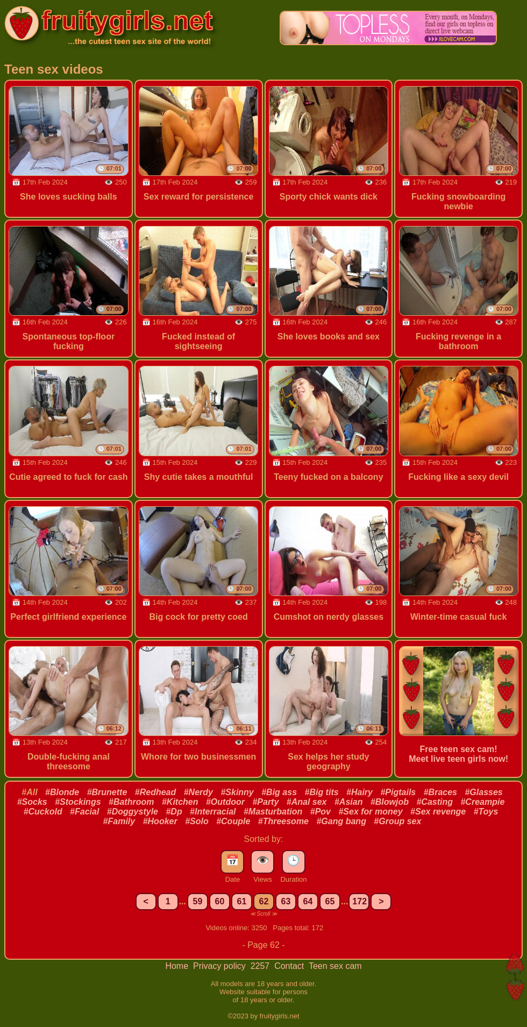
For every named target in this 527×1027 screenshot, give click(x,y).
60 (220, 901)
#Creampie (482, 801)
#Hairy (359, 792)
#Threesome (283, 821)
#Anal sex (307, 801)
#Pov (320, 811)
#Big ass (279, 792)
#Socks (32, 801)
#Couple (233, 821)
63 (286, 901)
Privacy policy (220, 966)
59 (198, 901)
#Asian (348, 801)
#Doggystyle (132, 811)
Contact (290, 966)
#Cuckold (43, 811)
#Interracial (213, 811)
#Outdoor (225, 801)
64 (308, 901)
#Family (119, 821)
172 (359, 901)
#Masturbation (273, 811)
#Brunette (107, 792)
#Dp (174, 811)
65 (330, 901)
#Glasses (483, 792)
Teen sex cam (335, 966)
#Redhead (155, 792)
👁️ (262, 860)
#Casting (434, 801)
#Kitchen (180, 801)
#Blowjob (390, 801)
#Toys (486, 811)
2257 (261, 966)
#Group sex (397, 821)
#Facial (84, 811)
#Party (265, 801)
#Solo (197, 821)
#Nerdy (198, 792)
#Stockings (78, 801)
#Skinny (236, 792)
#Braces (440, 792)
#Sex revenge (438, 811)
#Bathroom (131, 801)
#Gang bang (341, 821)
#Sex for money (370, 811)
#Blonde (62, 792)
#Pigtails (398, 792)
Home (177, 966)
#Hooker (160, 821)
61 (242, 901)
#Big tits (321, 792)
